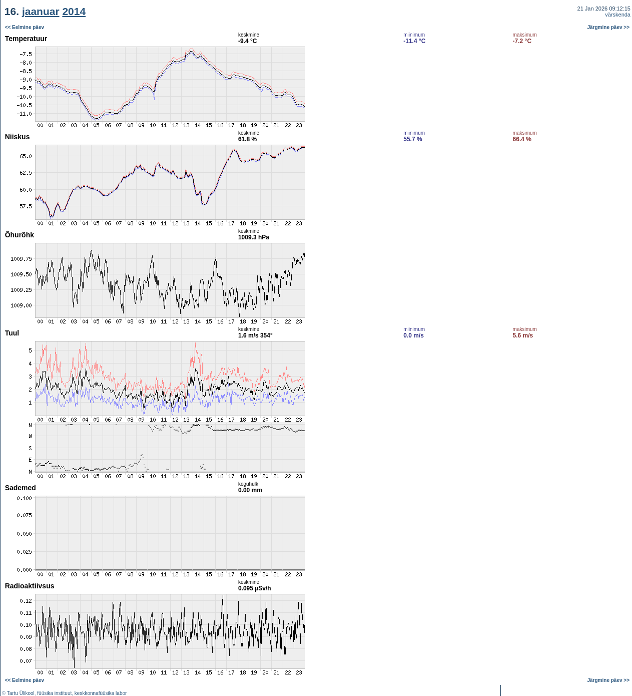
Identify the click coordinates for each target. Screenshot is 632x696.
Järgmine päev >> (608, 27)
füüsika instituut (54, 693)
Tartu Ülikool (21, 693)
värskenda (617, 15)
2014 (74, 11)
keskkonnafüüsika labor (101, 693)
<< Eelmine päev (24, 27)
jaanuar (41, 11)
